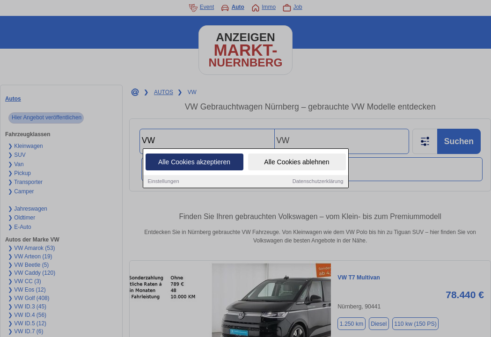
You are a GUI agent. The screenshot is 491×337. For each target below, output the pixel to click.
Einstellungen (163, 181)
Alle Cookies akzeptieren (194, 162)
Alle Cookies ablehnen (296, 162)
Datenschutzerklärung (318, 181)
